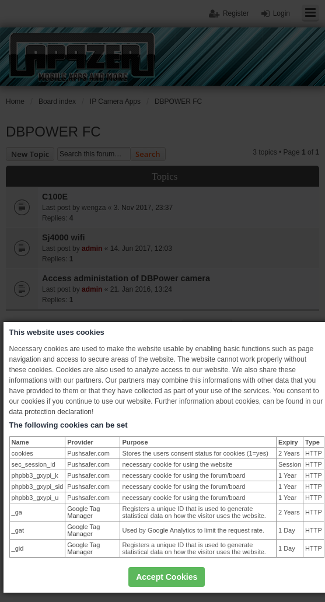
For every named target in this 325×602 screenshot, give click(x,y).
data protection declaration (50, 412)
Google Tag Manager (83, 512)
